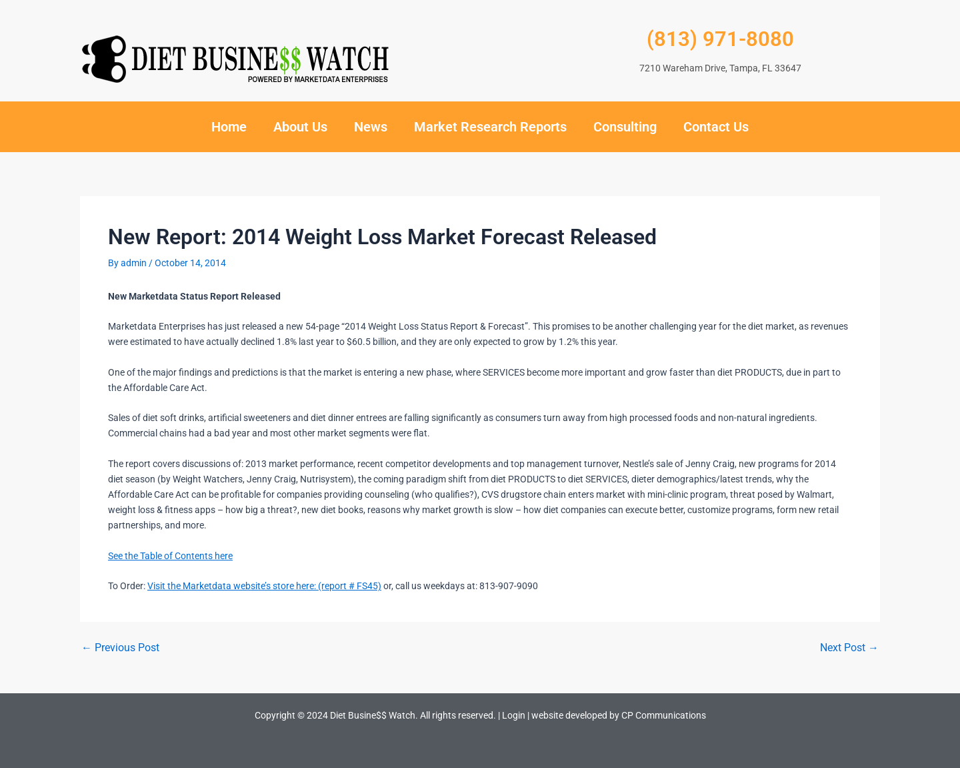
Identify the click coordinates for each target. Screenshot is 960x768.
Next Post (849, 648)
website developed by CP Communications (618, 715)
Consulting (625, 127)
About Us (300, 127)
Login (513, 715)
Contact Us (716, 127)
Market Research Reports (490, 127)
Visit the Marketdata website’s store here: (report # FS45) (264, 586)
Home (229, 127)
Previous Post (120, 648)
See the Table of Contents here (170, 555)
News (370, 127)
